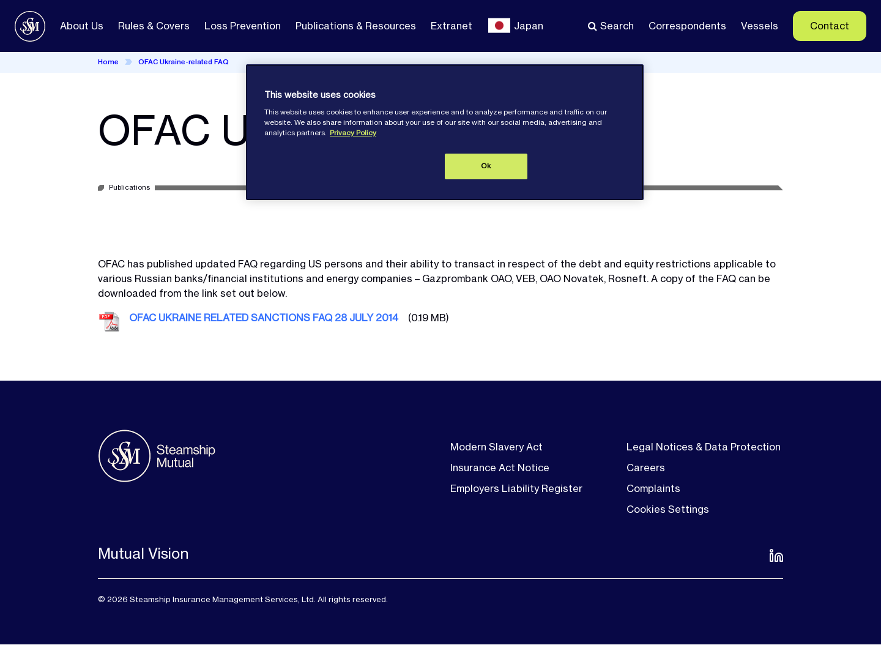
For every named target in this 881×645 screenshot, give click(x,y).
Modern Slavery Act (496, 447)
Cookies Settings (667, 509)
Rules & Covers (154, 26)
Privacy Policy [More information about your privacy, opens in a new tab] (353, 133)
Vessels (759, 26)
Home (108, 62)
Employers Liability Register (516, 488)
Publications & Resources (356, 26)
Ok (486, 166)
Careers (645, 467)
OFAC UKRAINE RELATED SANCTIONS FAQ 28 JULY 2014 (263, 317)
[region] (445, 132)
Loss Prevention (242, 26)
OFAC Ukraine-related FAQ (183, 62)
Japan (528, 26)
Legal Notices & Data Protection (703, 447)
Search (617, 26)
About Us (81, 26)
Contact (829, 26)
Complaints (653, 488)
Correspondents (687, 26)
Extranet (451, 26)
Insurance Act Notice (499, 467)
